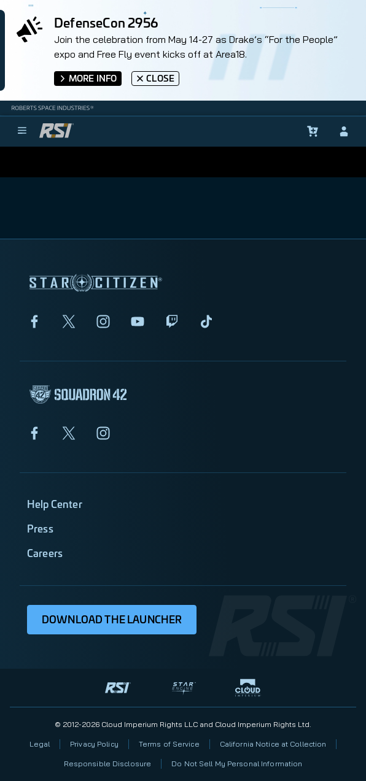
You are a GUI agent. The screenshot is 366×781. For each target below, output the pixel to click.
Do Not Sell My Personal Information (236, 763)
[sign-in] (344, 131)
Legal (39, 743)
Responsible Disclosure (108, 763)
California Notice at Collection (273, 743)
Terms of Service (169, 743)
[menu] (22, 131)
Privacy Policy (94, 743)
